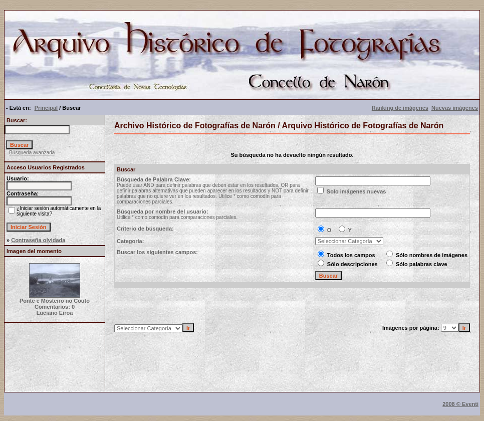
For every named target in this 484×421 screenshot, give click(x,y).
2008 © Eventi (460, 404)
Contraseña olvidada (38, 240)
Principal (46, 108)
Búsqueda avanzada (32, 152)
